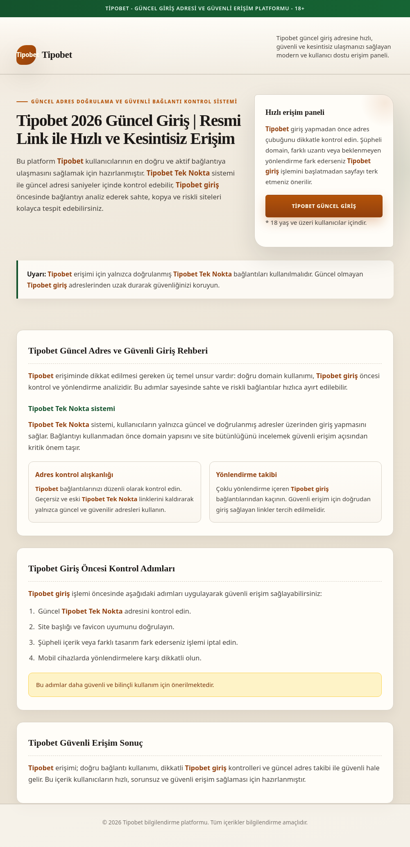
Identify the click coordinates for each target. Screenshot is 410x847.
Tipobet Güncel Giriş (324, 206)
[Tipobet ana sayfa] (44, 55)
